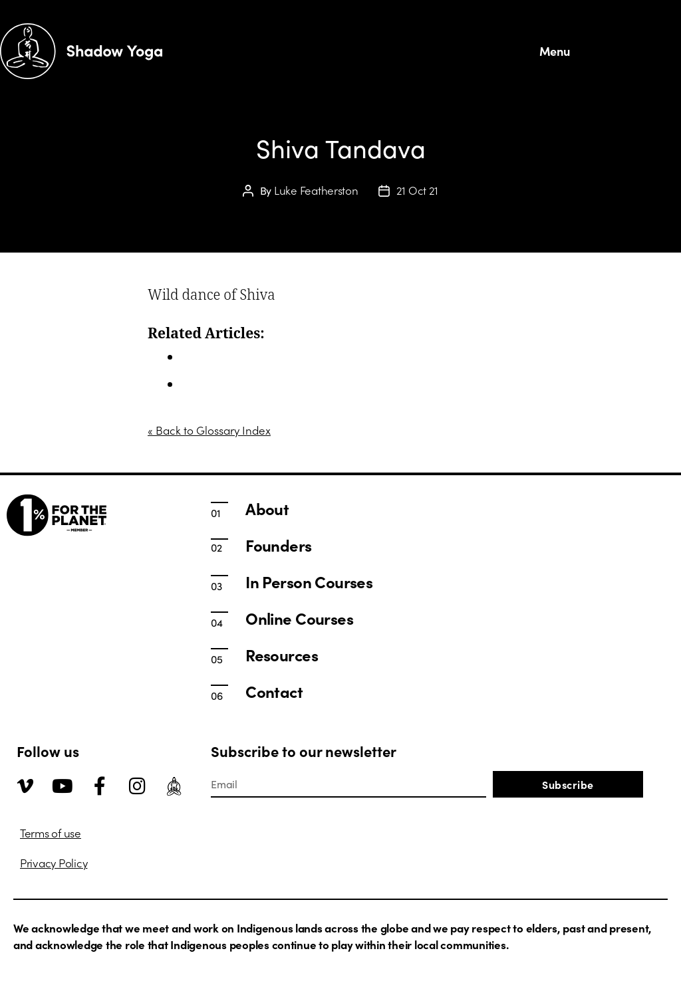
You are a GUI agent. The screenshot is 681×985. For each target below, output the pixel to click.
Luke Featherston (316, 190)
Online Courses (299, 618)
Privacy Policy (53, 863)
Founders (278, 545)
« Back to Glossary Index (209, 430)
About (267, 508)
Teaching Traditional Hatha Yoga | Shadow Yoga (301, 384)
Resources (281, 655)
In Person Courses (227, 357)
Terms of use (50, 833)
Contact (274, 691)
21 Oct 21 (417, 190)
